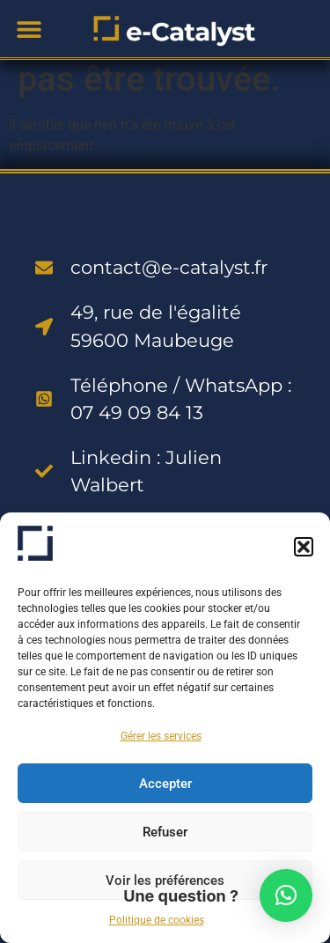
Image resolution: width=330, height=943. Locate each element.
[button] (303, 547)
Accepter (165, 784)
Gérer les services (161, 736)
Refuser (165, 832)
